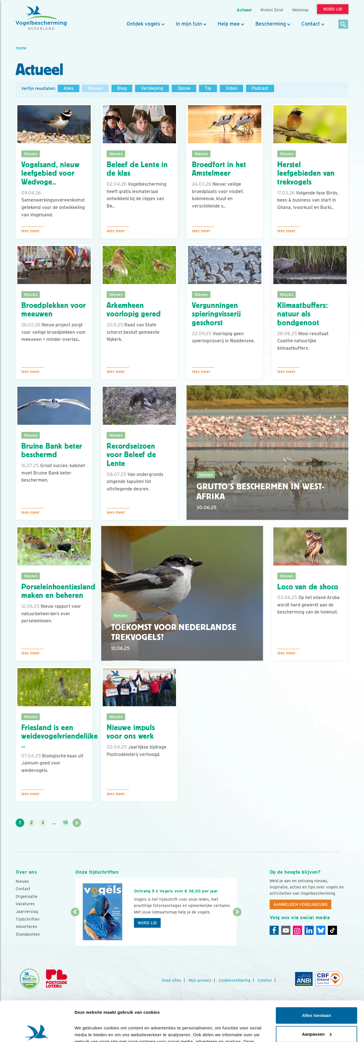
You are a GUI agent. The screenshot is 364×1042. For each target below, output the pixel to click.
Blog (122, 88)
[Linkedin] (309, 930)
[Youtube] (285, 930)
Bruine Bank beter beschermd (51, 450)
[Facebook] (274, 930)
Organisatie (27, 896)
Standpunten (28, 934)
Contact (310, 24)
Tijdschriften (28, 919)
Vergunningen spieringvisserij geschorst (216, 314)
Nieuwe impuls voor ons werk (131, 732)
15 (65, 822)
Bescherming (270, 24)
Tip (208, 88)
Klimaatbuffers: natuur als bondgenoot (302, 314)
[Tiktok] (332, 930)
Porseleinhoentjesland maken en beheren (58, 591)
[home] (41, 18)
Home (21, 47)
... (54, 822)
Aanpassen (317, 993)
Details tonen (88, 1030)
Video (231, 88)
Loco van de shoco (307, 587)
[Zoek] (343, 25)
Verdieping (152, 88)
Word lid (147, 923)
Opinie (184, 88)
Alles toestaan (316, 975)
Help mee (229, 24)
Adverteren (26, 926)
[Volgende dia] (237, 929)
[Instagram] (297, 930)
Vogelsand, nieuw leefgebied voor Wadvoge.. (50, 173)
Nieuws (95, 88)
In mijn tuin (189, 24)
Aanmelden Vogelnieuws (300, 904)
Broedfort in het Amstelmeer (219, 169)
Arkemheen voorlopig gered (134, 309)
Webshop (300, 9)
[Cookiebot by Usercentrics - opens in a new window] (37, 1031)
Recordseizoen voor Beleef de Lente (131, 455)
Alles (68, 88)
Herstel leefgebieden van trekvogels (305, 173)
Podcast (260, 88)
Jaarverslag (27, 911)
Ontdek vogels (143, 24)
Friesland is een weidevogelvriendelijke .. (59, 736)
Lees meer (30, 231)
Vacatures (25, 904)
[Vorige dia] (75, 929)
